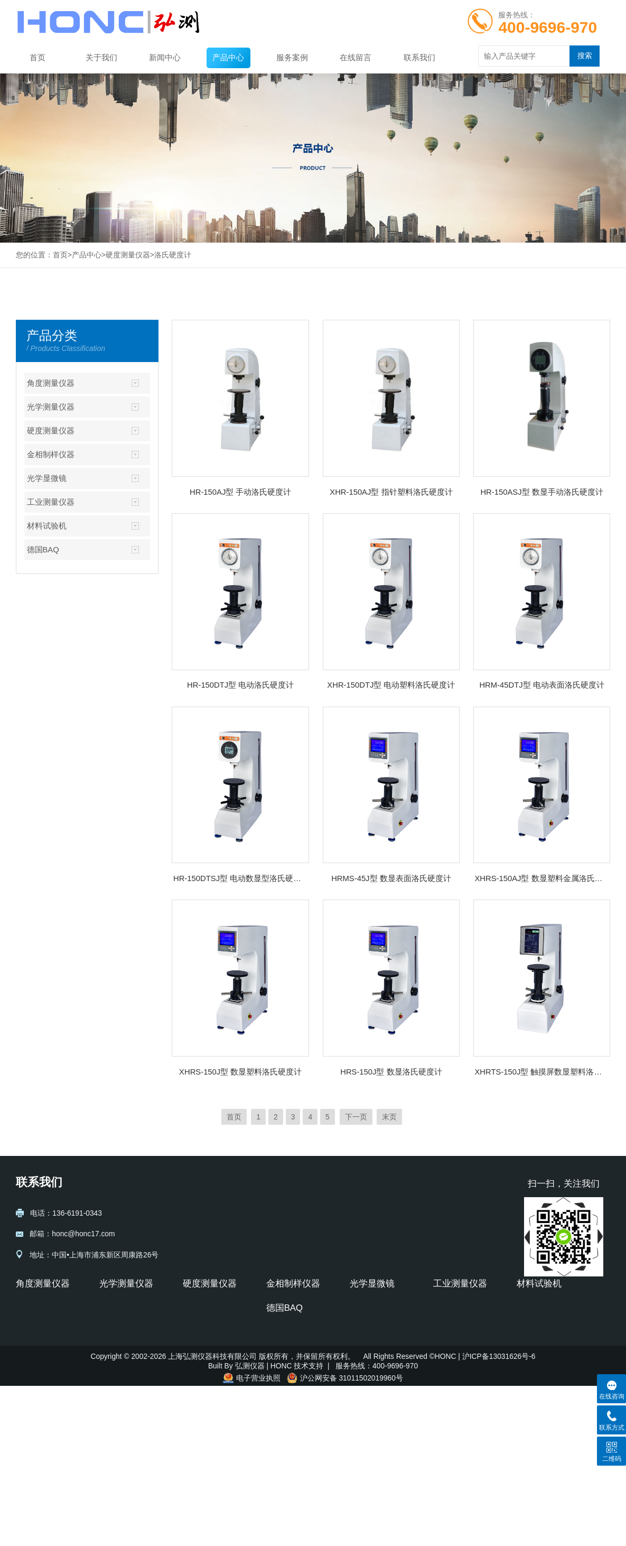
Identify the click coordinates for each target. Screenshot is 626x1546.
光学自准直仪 (38, 1323)
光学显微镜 (47, 478)
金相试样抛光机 (292, 1370)
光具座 (110, 1339)
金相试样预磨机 (292, 1354)
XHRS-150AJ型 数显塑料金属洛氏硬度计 (541, 878)
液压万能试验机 (542, 1323)
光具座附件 (117, 1354)
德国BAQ (43, 549)
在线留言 (355, 57)
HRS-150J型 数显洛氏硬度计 (391, 1072)
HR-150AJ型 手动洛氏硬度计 (240, 492)
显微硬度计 (201, 1307)
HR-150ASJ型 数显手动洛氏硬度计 (541, 492)
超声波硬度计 (38, 1412)
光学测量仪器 (50, 407)
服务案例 (292, 57)
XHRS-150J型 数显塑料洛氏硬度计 (240, 1072)
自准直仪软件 (38, 1354)
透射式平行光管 (125, 1307)
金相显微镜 (368, 1307)
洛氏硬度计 (172, 255)
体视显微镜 (368, 1323)
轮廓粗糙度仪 (455, 1339)
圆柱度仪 (448, 1370)
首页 (37, 57)
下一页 (356, 1117)
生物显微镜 (368, 1339)
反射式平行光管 (125, 1323)
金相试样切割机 (292, 1307)
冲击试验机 (535, 1370)
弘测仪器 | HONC (263, 1526)
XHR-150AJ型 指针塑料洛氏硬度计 (391, 492)
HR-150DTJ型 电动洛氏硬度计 (240, 685)
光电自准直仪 (38, 1307)
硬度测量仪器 (128, 255)
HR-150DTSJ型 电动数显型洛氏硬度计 (240, 878)
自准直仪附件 (38, 1339)
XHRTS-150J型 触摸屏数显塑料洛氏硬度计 (541, 1072)
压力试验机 (535, 1354)
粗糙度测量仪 (455, 1307)
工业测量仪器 (50, 502)
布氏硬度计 (201, 1339)
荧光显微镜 (368, 1370)
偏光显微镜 (368, 1354)
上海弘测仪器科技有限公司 (213, 1516)
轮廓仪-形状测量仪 (464, 1323)
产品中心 (228, 57)
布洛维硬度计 (205, 1370)
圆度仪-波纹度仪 (460, 1354)
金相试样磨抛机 (292, 1323)
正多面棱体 (34, 1370)
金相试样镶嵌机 (292, 1339)
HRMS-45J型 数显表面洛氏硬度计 (391, 878)
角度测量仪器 (50, 383)
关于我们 (101, 57)
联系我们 (419, 57)
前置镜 (110, 1370)
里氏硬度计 (34, 1474)
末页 (389, 1117)
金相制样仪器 (50, 454)
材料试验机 (47, 526)
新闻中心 (165, 57)
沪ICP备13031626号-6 (499, 1516)
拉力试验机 (535, 1339)
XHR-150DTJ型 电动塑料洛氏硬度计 (391, 685)
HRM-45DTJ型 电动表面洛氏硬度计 (541, 685)
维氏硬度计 (201, 1354)
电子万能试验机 (542, 1307)
